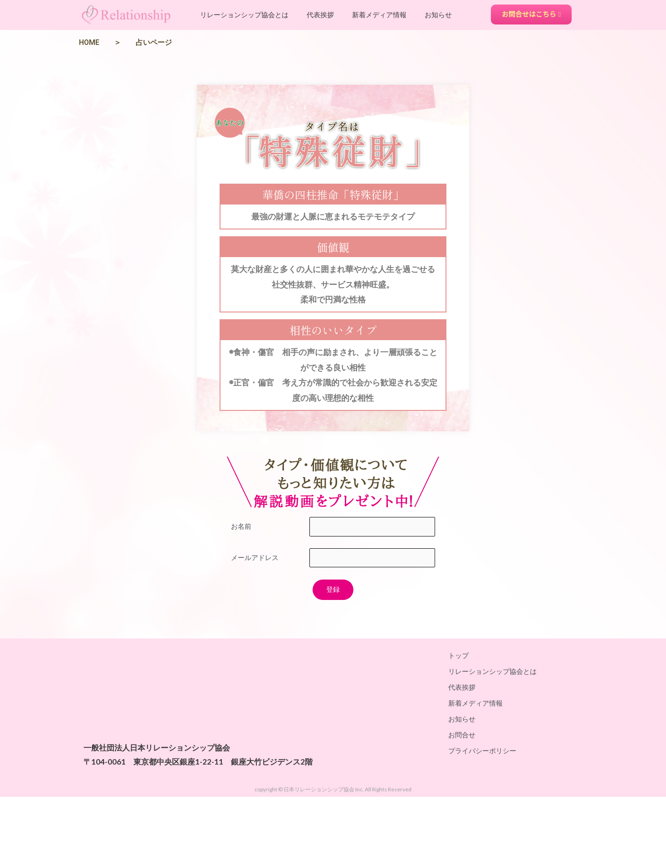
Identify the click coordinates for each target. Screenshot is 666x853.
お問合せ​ (461, 735)
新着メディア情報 (379, 15)
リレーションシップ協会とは (244, 15)
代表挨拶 (320, 15)
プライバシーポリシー (482, 750)
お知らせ (438, 15)
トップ (458, 655)
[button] (531, 14)
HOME (89, 42)
